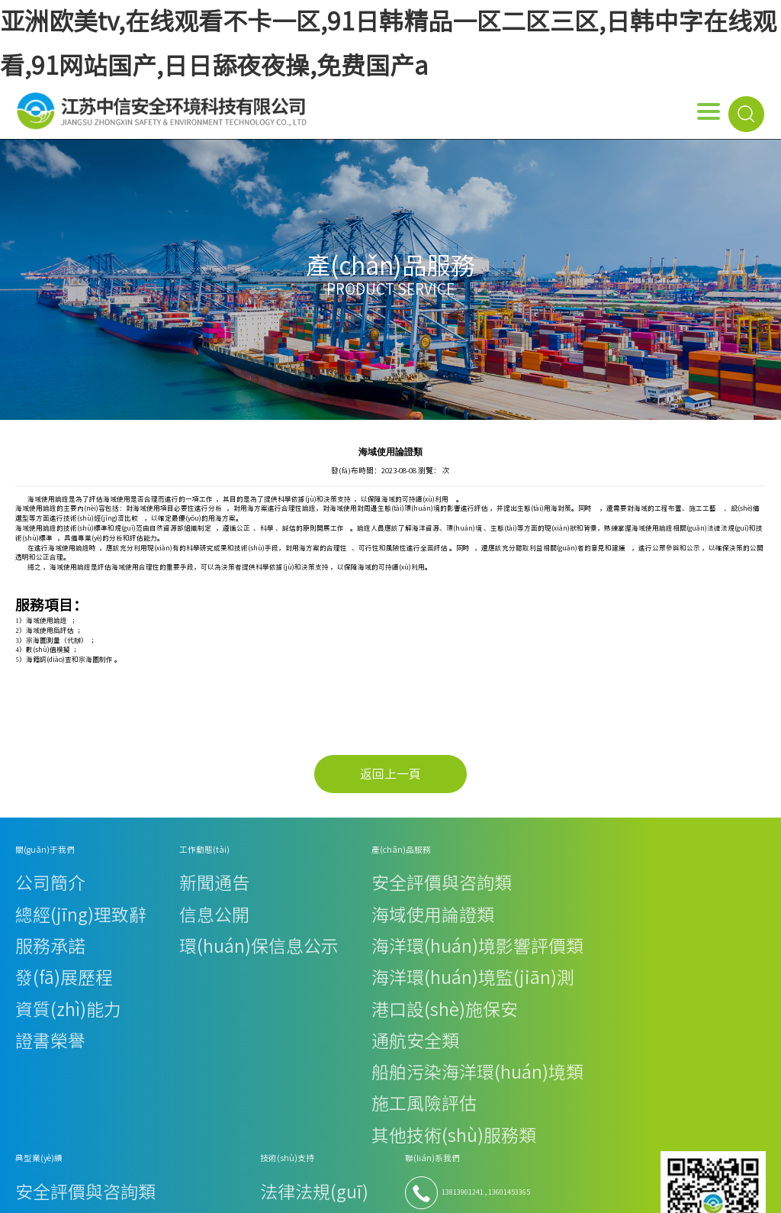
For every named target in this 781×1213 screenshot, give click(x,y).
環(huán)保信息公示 (139, 898)
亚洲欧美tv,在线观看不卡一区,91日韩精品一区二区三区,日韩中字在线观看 (201, 1202)
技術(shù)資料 (458, 885)
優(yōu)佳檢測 (545, 970)
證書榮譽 (29, 935)
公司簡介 (29, 872)
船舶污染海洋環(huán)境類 (246, 947)
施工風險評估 (224, 960)
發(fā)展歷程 (34, 910)
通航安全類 (221, 935)
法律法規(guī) (457, 872)
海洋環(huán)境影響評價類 (246, 898)
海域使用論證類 (228, 885)
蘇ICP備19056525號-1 (682, 1156)
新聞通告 (121, 872)
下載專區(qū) (456, 910)
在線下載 (450, 898)
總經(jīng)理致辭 (41, 885)
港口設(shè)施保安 (232, 923)
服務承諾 (29, 898)
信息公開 (121, 885)
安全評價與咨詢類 (231, 872)
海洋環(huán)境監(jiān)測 (244, 910)
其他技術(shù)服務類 (236, 972)
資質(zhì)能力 (36, 923)
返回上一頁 (390, 774)
